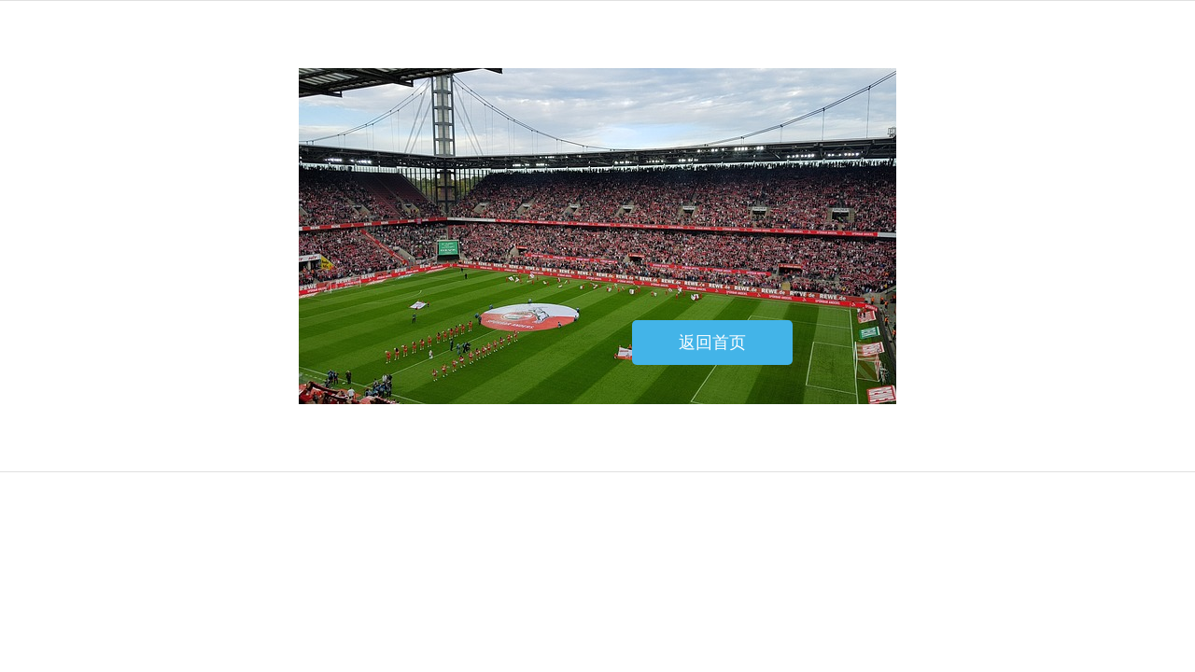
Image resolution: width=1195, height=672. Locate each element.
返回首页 (712, 342)
